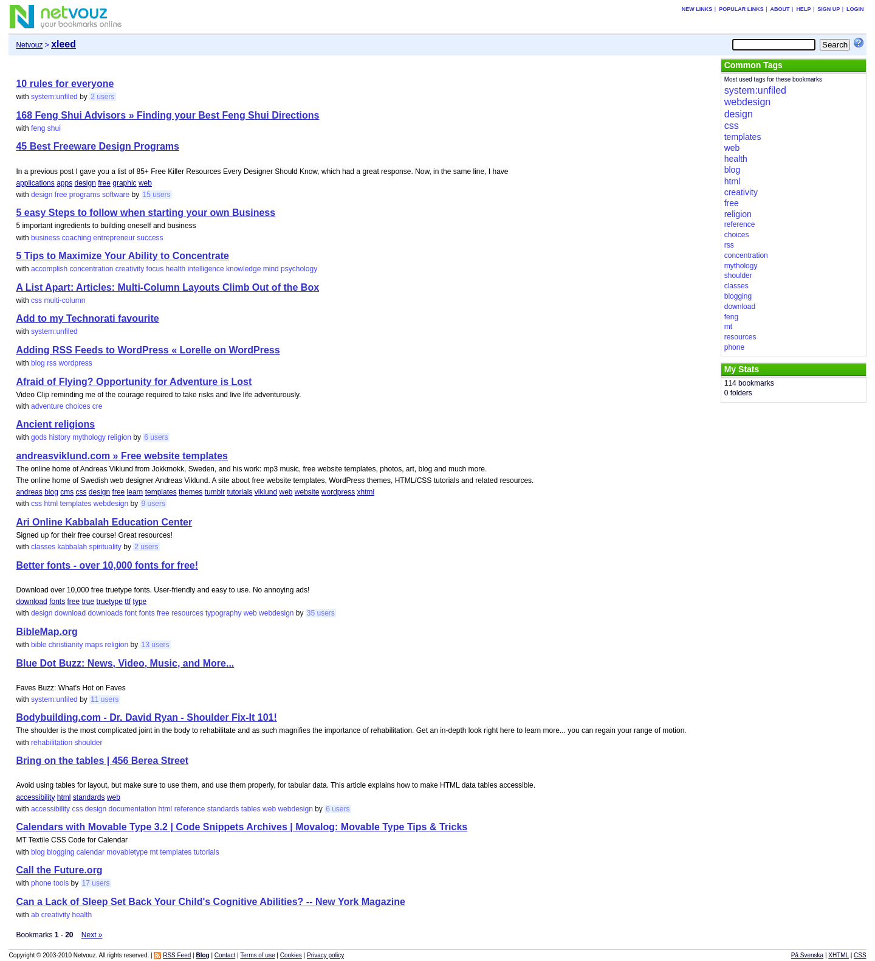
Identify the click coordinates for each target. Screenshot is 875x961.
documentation (133, 809)
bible (38, 644)
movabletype (127, 852)
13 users (156, 644)
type (140, 601)
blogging (60, 852)
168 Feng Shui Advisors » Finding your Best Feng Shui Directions (167, 115)
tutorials (239, 492)
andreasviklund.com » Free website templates (122, 456)
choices (78, 406)
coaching (76, 238)
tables (251, 809)
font (131, 613)
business (45, 238)
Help (803, 9)
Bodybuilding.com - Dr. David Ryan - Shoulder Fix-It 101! (146, 717)
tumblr (215, 492)
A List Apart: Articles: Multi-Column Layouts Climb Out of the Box (167, 287)
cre (97, 406)
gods (39, 437)
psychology (299, 269)
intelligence (206, 269)
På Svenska (807, 955)
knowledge (243, 269)
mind (271, 269)
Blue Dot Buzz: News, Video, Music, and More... (125, 663)
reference (189, 809)
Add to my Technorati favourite (87, 318)
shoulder (88, 742)
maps (94, 644)
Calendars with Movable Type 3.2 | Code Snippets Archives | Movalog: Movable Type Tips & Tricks (241, 827)
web (145, 183)
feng (38, 128)
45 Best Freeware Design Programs (97, 146)
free (104, 183)
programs (84, 194)
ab (35, 915)
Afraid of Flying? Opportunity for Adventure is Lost (134, 381)
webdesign (111, 503)
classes (43, 547)
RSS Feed (177, 955)
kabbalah (72, 547)
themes (190, 492)
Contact (224, 955)
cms (67, 492)
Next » (92, 935)
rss (52, 363)
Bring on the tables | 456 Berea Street (102, 760)
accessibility (35, 797)
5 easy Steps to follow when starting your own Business (145, 212)
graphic (124, 183)
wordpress (75, 363)
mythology (89, 437)
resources (187, 613)
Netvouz (29, 45)
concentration (91, 269)
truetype (110, 601)
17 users (96, 883)
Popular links (741, 9)
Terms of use (257, 955)
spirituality (105, 547)
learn (135, 492)
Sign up (828, 9)
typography (223, 613)
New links (697, 9)
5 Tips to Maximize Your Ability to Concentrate (122, 256)
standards (89, 797)
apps (64, 183)
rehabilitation (51, 742)
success (150, 238)
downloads (105, 613)
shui (54, 128)
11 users (104, 699)
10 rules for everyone (65, 83)
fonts (57, 601)
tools (61, 883)
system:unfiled (54, 96)
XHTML (838, 955)
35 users (321, 613)
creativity (129, 269)
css (36, 300)
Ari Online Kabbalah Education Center (104, 522)
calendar (91, 852)
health (176, 269)
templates (161, 492)
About (780, 9)
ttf (128, 601)
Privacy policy (325, 955)
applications (35, 183)
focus (155, 269)
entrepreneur (114, 238)
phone (41, 883)
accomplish (49, 269)
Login (855, 9)
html (51, 503)
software (115, 194)
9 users (153, 503)
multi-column (64, 300)
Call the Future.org (59, 870)
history (59, 437)
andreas (29, 492)
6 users (156, 437)
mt (154, 852)
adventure (47, 406)
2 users (102, 96)
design (85, 183)
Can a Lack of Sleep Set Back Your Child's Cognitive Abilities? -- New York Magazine (210, 902)
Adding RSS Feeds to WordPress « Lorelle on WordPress (148, 350)
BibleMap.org (46, 631)
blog (38, 363)
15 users (157, 194)
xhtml (366, 492)
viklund (266, 492)
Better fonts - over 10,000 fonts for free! (107, 565)
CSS (860, 955)
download (31, 601)
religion (119, 437)
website (307, 492)
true (88, 601)
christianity (66, 644)
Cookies (291, 955)
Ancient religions (55, 424)
